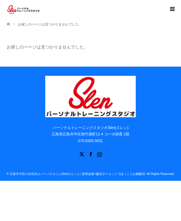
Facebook (90, 153)
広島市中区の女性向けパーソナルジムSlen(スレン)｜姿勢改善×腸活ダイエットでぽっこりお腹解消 (77, 174)
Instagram (99, 153)
